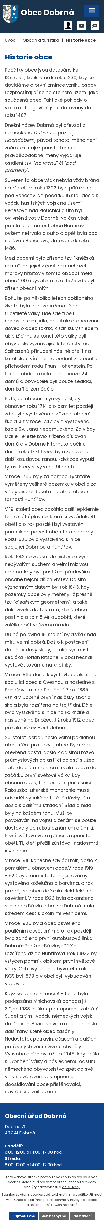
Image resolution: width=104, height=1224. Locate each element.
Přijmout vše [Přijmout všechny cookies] (24, 1216)
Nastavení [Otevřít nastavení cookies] (82, 1216)
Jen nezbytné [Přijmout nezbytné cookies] (54, 1216)
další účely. (71, 1187)
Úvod (10, 40)
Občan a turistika (41, 40)
